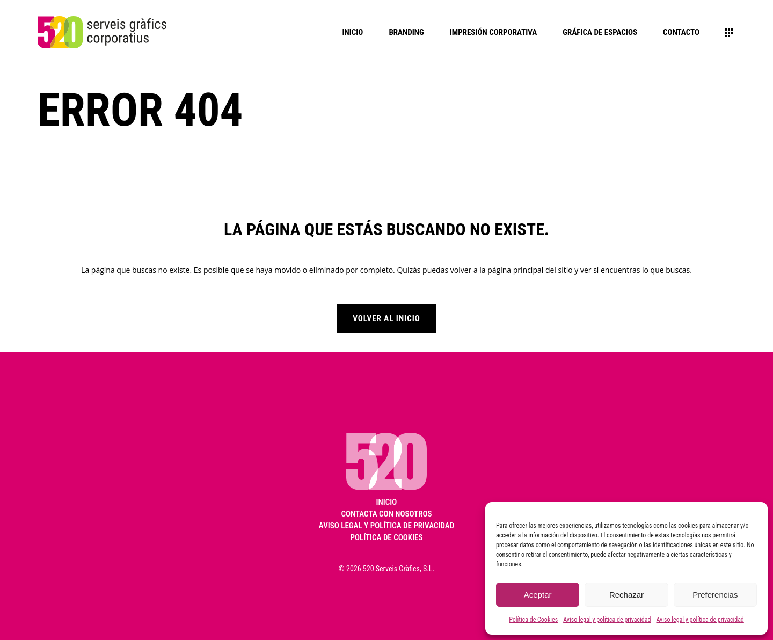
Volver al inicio (386, 318)
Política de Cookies (533, 619)
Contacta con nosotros (386, 514)
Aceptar (538, 594)
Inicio (386, 502)
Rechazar (626, 594)
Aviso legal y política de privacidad (607, 619)
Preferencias (715, 594)
